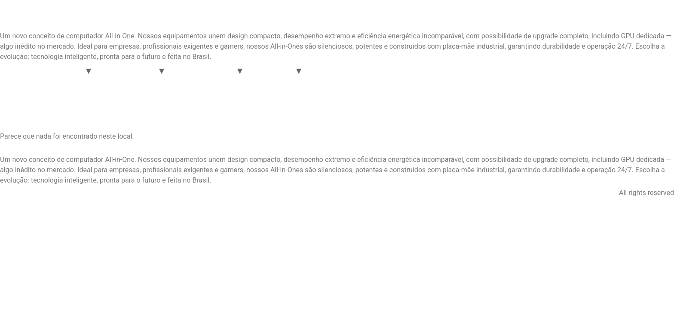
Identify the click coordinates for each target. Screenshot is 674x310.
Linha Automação (204, 70)
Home (15, 70)
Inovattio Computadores (92, 17)
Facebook (65, 193)
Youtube (106, 193)
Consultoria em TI (414, 70)
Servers (325, 70)
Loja (460, 70)
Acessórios (272, 70)
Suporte (362, 70)
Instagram (21, 193)
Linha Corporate (128, 70)
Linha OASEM (59, 70)
